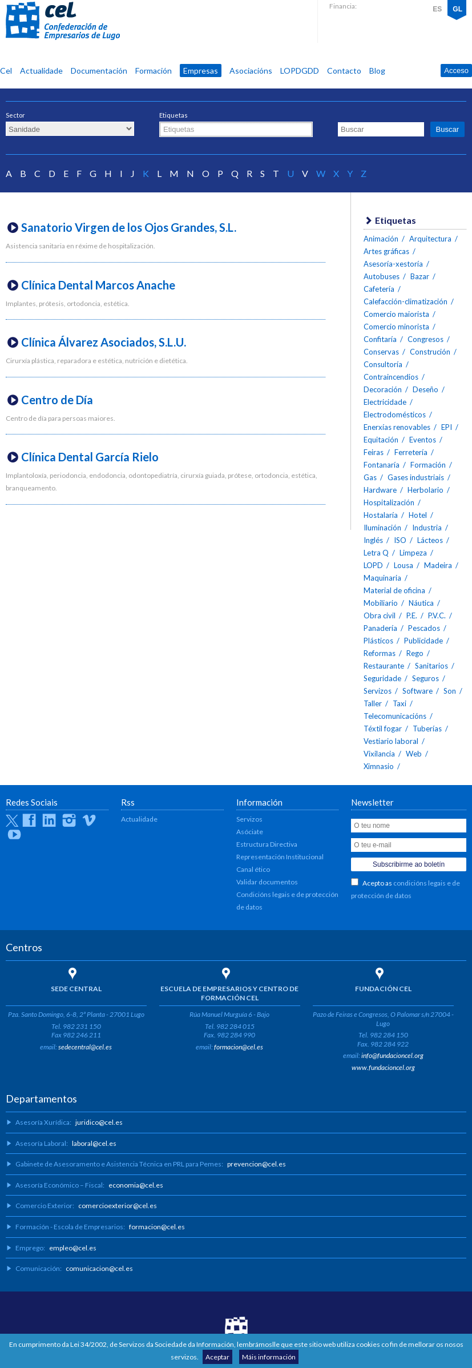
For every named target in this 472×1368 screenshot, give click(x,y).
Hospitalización (389, 502)
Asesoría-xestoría (393, 263)
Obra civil (380, 615)
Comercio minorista (396, 326)
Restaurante (384, 665)
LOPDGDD (299, 70)
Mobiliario (381, 602)
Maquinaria (382, 577)
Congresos (425, 339)
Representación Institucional (280, 856)
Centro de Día (57, 400)
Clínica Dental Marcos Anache (98, 285)
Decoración (383, 389)
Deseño (425, 389)
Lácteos (430, 540)
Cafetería (379, 288)
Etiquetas (173, 115)
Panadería (380, 628)
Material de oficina (394, 590)
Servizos (378, 690)
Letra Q (376, 552)
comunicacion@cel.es (99, 1268)
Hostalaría (381, 515)
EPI (446, 427)
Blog (377, 70)
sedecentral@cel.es (85, 1047)
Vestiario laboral (391, 741)
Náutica (421, 602)
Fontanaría (382, 464)
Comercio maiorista (396, 314)
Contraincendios (391, 376)
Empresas (200, 70)
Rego (414, 653)
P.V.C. (437, 615)
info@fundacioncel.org (392, 1055)
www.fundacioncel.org (383, 1067)
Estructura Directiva (266, 844)
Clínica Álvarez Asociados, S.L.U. (103, 342)
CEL (63, 21)
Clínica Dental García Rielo (90, 457)
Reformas (380, 653)
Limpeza (413, 552)
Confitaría (380, 339)
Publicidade (423, 640)
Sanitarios (431, 665)
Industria (427, 527)
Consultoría (383, 364)
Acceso (456, 70)
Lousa (403, 565)
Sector (15, 115)
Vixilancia (379, 753)
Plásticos (378, 640)
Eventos (422, 439)
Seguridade (382, 678)
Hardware (380, 489)
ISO (400, 540)
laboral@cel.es (94, 1143)
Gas (370, 477)
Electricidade (385, 402)
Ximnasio (379, 766)
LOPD (373, 565)
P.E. (411, 615)
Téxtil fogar (383, 728)
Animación (381, 238)
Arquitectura (430, 238)
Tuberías (427, 728)
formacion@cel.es (238, 1047)
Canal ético (253, 869)
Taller (373, 703)
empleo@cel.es (72, 1248)
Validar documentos (267, 882)
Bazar (419, 276)
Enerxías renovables (397, 427)
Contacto (344, 70)
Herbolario (425, 489)
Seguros (425, 678)
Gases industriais (416, 477)
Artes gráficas (386, 251)
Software (417, 690)
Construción (430, 351)
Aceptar (217, 1357)
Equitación (381, 439)
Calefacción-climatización (405, 301)
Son (449, 690)
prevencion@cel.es (256, 1164)
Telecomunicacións (395, 716)
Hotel (418, 515)
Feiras (374, 452)
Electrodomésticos (395, 414)
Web (414, 753)
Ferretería (410, 452)
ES (437, 9)
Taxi (399, 703)
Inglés (373, 540)
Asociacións (250, 70)
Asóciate (249, 831)
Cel (6, 70)
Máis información (269, 1357)
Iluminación (382, 527)
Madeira (438, 565)
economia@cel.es (135, 1185)
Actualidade (41, 70)
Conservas (381, 351)
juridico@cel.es (99, 1122)
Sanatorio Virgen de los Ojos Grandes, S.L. (128, 227)
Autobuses (382, 276)
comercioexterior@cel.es (117, 1205)
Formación (153, 70)
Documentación (99, 70)
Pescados (424, 628)
